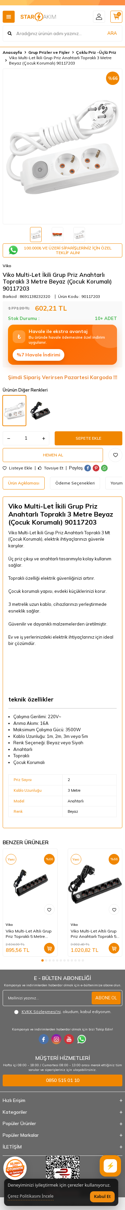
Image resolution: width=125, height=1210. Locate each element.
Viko (7, 265)
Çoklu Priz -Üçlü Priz (96, 52)
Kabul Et (102, 1196)
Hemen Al (53, 454)
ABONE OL (106, 997)
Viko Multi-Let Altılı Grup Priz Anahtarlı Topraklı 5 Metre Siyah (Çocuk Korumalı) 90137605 (94, 933)
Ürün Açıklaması (23, 482)
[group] (62, 146)
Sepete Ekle (88, 438)
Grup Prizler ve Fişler (49, 52)
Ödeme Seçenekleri (75, 482)
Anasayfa (12, 52)
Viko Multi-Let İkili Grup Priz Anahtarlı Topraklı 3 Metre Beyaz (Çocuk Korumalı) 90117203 (60, 60)
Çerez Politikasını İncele (31, 1196)
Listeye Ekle (17, 468)
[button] (42, 960)
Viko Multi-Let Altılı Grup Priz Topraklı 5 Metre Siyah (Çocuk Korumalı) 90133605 (29, 933)
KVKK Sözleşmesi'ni (41, 1011)
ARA (112, 33)
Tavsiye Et (50, 468)
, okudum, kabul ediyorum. (62, 1011)
